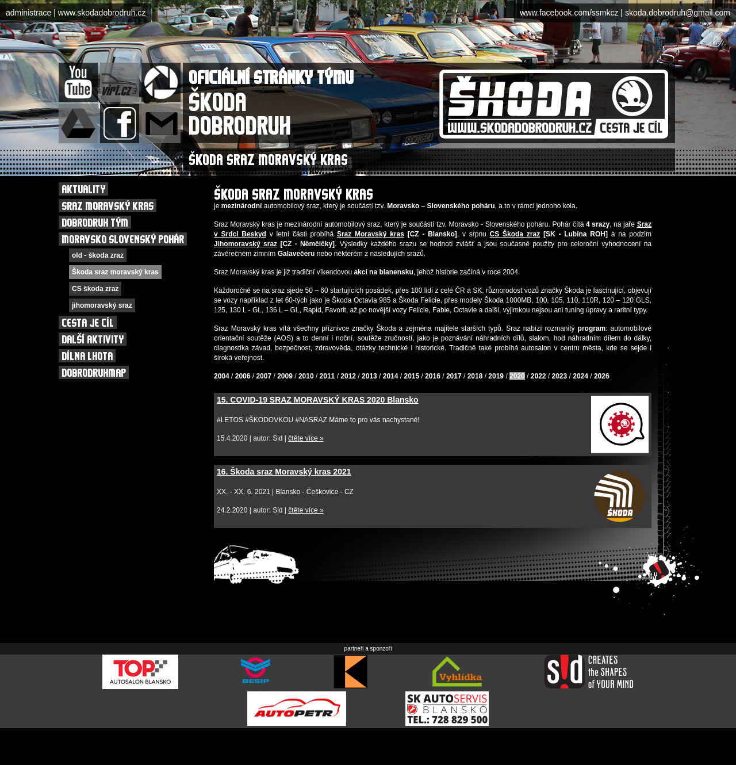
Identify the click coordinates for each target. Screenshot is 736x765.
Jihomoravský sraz (245, 244)
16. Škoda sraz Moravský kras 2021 (284, 471)
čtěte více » (305, 438)
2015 (411, 376)
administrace (28, 12)
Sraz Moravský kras (370, 234)
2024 (580, 376)
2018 (475, 376)
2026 (602, 376)
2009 (285, 376)
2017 (454, 376)
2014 (390, 376)
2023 (560, 376)
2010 (306, 376)
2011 (327, 376)
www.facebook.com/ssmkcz (569, 12)
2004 (221, 376)
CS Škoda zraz (515, 234)
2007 (263, 376)
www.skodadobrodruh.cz (102, 12)
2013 (369, 376)
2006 (243, 376)
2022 (538, 376)
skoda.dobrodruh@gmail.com (677, 12)
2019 (496, 376)
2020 (517, 376)
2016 (432, 376)
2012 (348, 376)
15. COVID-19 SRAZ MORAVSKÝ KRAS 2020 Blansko (318, 399)
